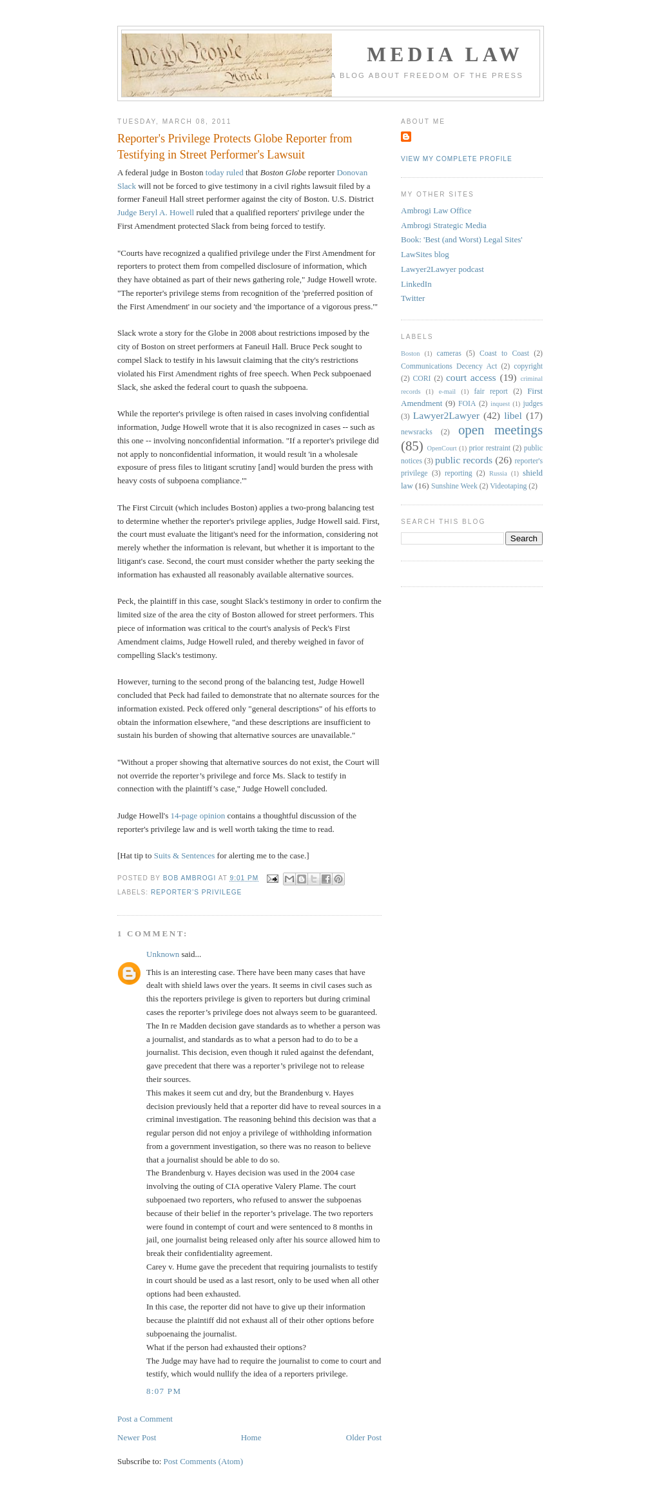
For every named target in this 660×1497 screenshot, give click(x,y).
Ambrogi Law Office (436, 210)
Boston (410, 353)
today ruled (225, 172)
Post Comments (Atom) (204, 1461)
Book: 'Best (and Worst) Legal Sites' (462, 239)
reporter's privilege (196, 892)
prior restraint (489, 448)
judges (533, 404)
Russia (498, 473)
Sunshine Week (454, 486)
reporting (458, 473)
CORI (422, 378)
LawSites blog (425, 254)
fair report (490, 391)
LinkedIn (416, 284)
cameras (449, 353)
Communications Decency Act (449, 366)
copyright (528, 366)
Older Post (364, 1437)
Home (251, 1437)
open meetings (500, 429)
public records (463, 459)
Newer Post (136, 1437)
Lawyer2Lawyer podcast (442, 269)
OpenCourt (442, 448)
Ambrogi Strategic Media (444, 225)
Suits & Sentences (184, 855)
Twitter (413, 298)
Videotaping (508, 486)
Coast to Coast (504, 353)
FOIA (467, 404)
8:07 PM (163, 1391)
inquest (500, 403)
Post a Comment (145, 1419)
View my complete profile (456, 158)
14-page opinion (198, 815)
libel (513, 415)
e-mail (447, 391)
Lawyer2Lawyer (446, 415)
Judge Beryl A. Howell (155, 212)
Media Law (445, 54)
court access (471, 377)
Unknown (162, 954)
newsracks (416, 432)
